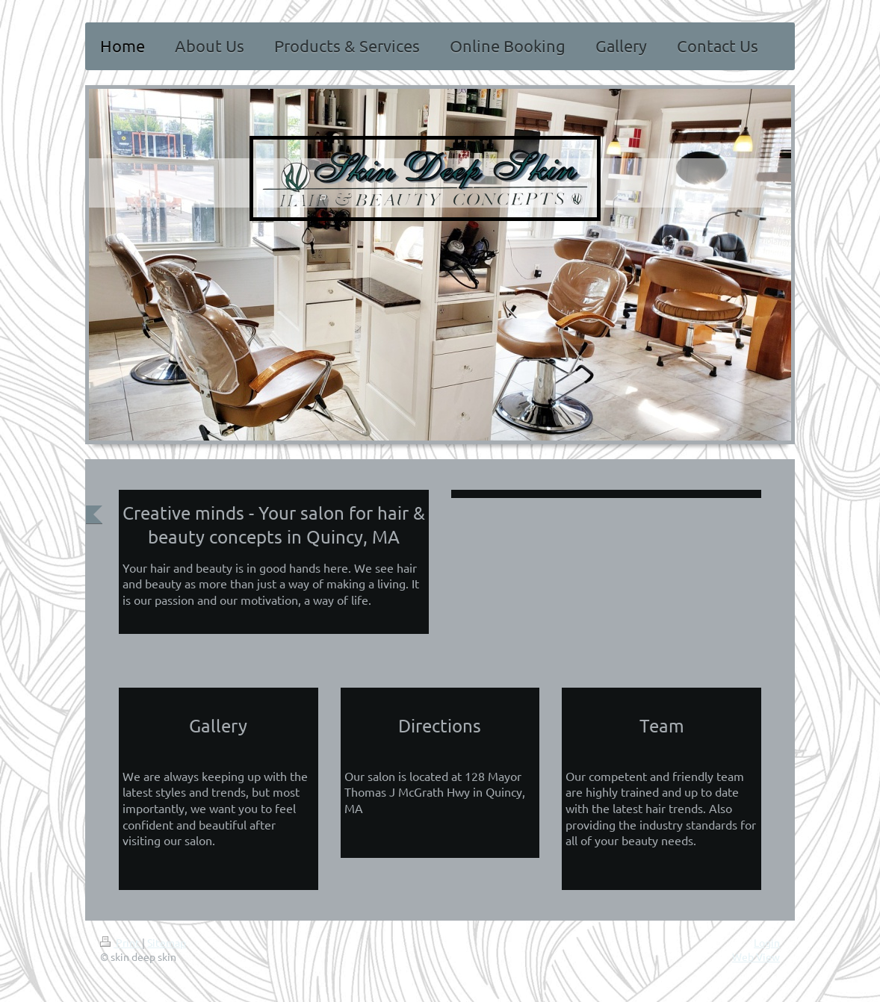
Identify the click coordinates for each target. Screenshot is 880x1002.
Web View (756, 956)
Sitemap (166, 942)
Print (121, 942)
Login (767, 942)
